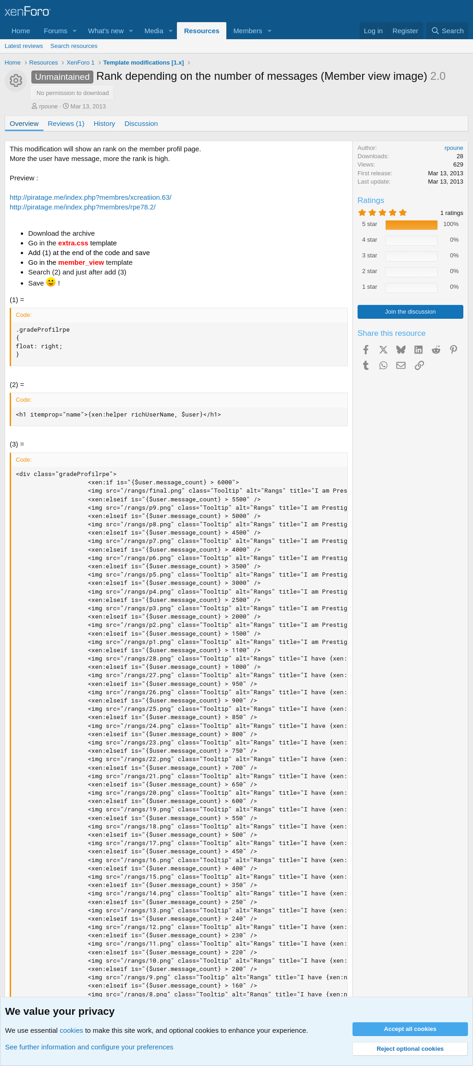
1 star (369, 286)
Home (21, 31)
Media (154, 31)
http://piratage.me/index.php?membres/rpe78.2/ (83, 207)
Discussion (141, 123)
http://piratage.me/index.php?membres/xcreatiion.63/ (90, 197)
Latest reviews (24, 45)
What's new (106, 31)
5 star (369, 223)
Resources (201, 31)
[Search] (447, 30)
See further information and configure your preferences (89, 1047)
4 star (369, 239)
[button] (74, 30)
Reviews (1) (66, 123)
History (104, 123)
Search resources (73, 45)
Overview (24, 123)
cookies (71, 1030)
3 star (369, 255)
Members (247, 31)
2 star (369, 271)
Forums (55, 31)
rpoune (48, 106)
